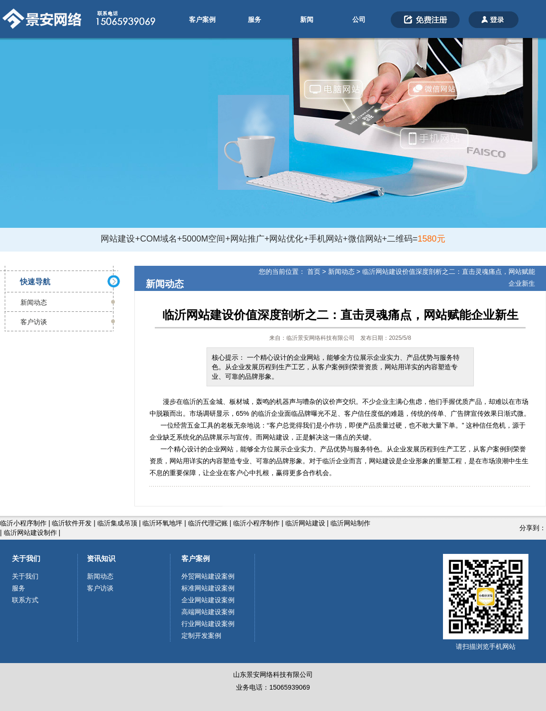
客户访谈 (33, 322)
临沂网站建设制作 (30, 532)
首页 (313, 271)
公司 (359, 19)
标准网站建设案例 (208, 588)
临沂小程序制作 (23, 523)
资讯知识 (101, 558)
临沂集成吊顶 (117, 523)
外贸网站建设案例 (208, 576)
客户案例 (202, 19)
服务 (254, 19)
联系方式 (25, 600)
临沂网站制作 (350, 523)
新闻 (306, 19)
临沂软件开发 (72, 523)
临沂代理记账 (208, 523)
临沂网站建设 (305, 523)
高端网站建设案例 (208, 612)
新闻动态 (33, 302)
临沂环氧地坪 (162, 523)
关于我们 (26, 558)
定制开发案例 (201, 635)
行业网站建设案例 (208, 623)
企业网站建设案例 (208, 600)
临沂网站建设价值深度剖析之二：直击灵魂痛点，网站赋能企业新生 (340, 314)
